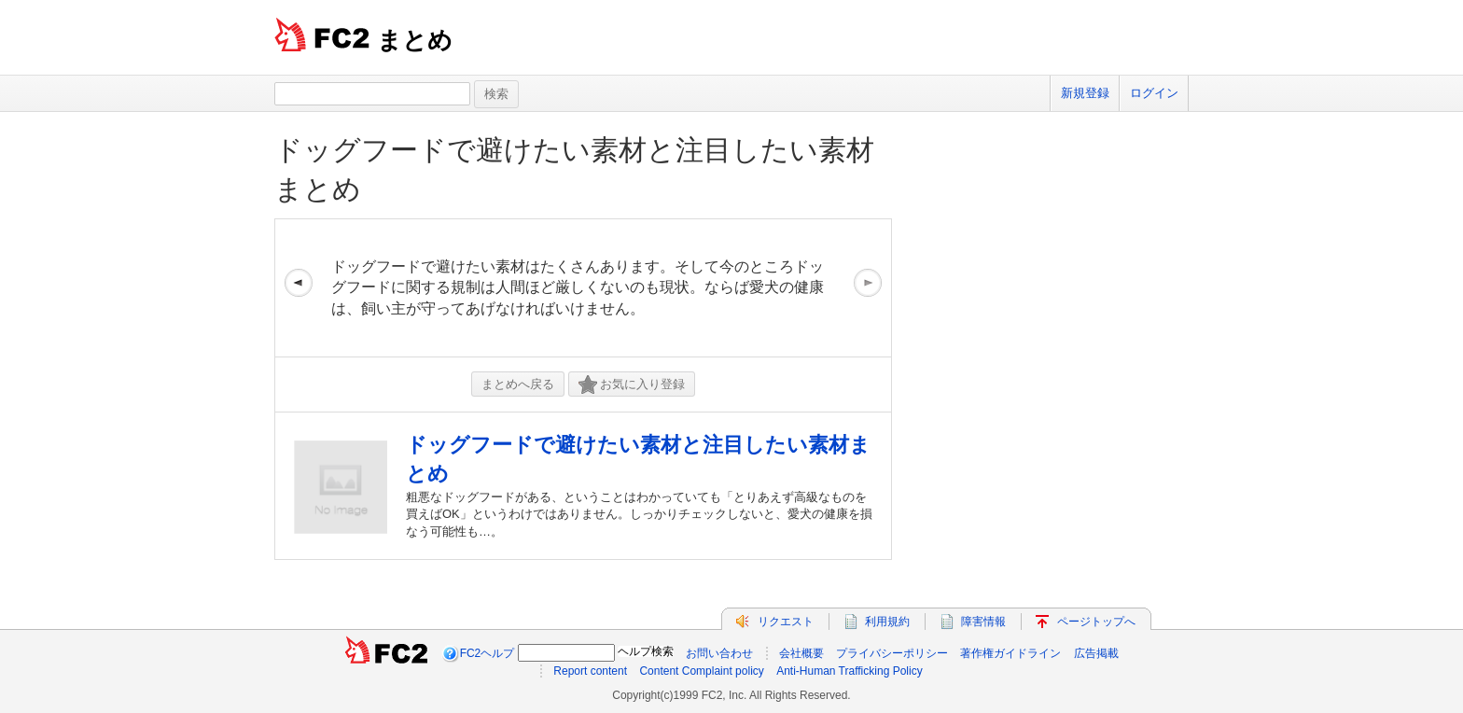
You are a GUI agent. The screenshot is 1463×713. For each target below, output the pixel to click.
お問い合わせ (719, 653)
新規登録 (1085, 93)
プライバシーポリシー (892, 653)
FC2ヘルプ (487, 653)
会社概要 (801, 653)
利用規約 (887, 621)
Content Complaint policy (701, 671)
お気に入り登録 (631, 385)
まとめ (415, 40)
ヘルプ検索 (646, 651)
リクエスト (786, 621)
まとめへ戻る (517, 384)
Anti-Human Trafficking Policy (849, 671)
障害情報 (983, 621)
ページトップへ (1096, 621)
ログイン (1154, 93)
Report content (590, 671)
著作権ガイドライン (1010, 653)
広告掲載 (1096, 653)
